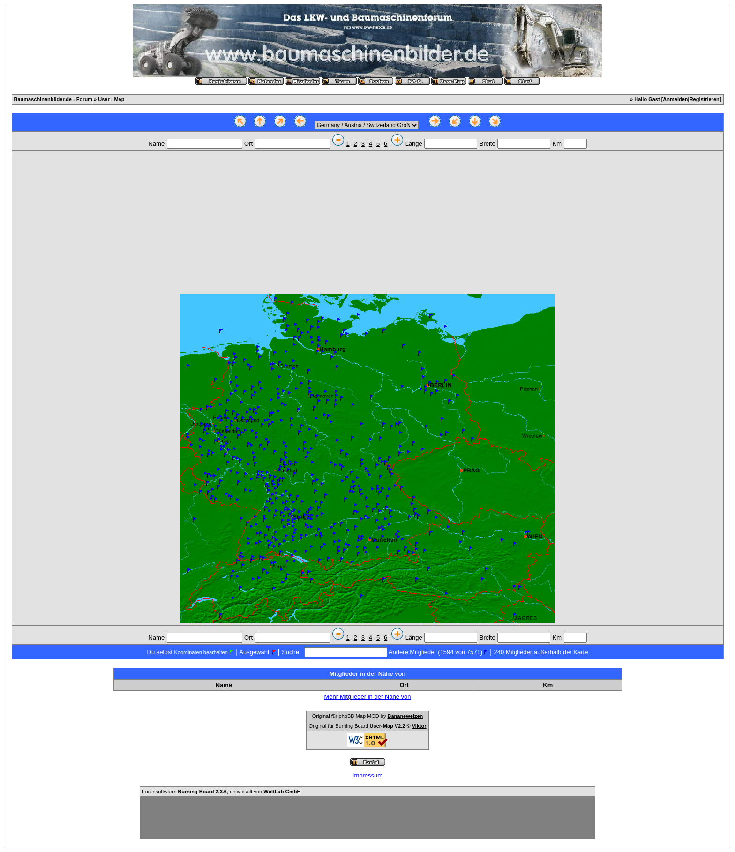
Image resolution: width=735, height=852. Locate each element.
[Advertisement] (367, 223)
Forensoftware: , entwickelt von (221, 791)
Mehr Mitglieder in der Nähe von (367, 696)
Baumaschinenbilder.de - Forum (53, 99)
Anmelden (675, 99)
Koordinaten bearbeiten (200, 652)
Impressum (367, 775)
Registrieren (705, 99)
